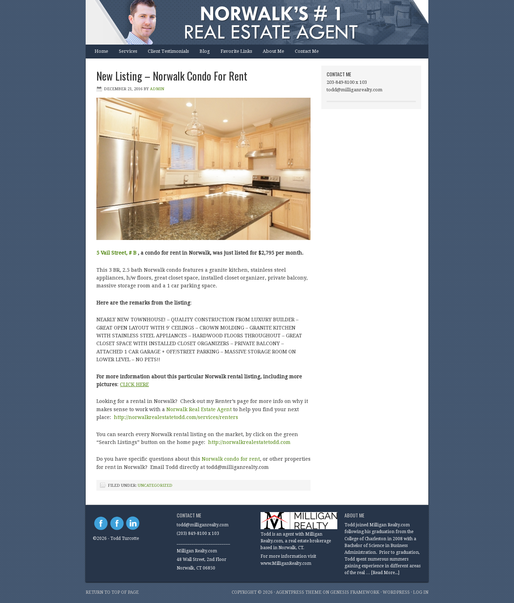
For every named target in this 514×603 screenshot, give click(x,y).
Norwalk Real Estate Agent (199, 409)
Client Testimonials (168, 51)
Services (128, 51)
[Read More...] (385, 572)
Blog (205, 51)
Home (101, 51)
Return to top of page (112, 592)
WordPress (396, 592)
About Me (273, 51)
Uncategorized (155, 485)
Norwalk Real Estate (250, 22)
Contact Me (307, 51)
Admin (157, 89)
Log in (420, 592)
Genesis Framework (354, 592)
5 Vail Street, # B (116, 253)
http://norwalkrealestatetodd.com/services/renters (176, 417)
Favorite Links (236, 51)
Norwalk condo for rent (231, 459)
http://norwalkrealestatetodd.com (250, 442)
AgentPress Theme (299, 592)
